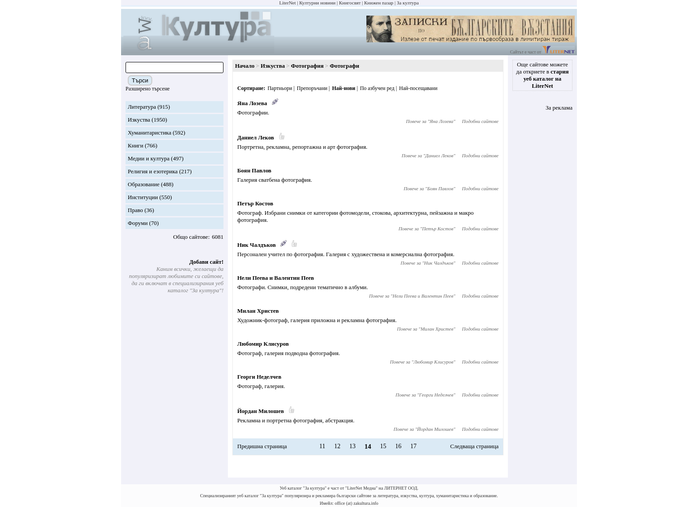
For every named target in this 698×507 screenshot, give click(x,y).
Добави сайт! (206, 261)
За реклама (559, 107)
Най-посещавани (418, 88)
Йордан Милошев (260, 411)
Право (135, 210)
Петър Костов (255, 203)
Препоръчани (312, 88)
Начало (245, 65)
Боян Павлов (254, 170)
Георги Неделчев (259, 376)
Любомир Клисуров (263, 343)
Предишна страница (262, 446)
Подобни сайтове (480, 121)
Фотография (307, 65)
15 (383, 446)
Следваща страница (474, 446)
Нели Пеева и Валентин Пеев (275, 277)
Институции (143, 197)
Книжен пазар (379, 2)
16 (398, 446)
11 (322, 446)
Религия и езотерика (153, 171)
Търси (140, 80)
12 (337, 446)
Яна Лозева (252, 103)
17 (413, 446)
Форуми (138, 223)
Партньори (280, 88)
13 (352, 446)
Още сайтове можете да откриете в (542, 75)
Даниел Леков (255, 137)
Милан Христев (258, 310)
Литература (142, 106)
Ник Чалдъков (256, 244)
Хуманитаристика (149, 132)
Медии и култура (149, 158)
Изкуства (139, 119)
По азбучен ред (377, 88)
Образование (143, 184)
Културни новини (317, 2)
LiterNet (287, 2)
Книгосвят (350, 2)
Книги (135, 145)
